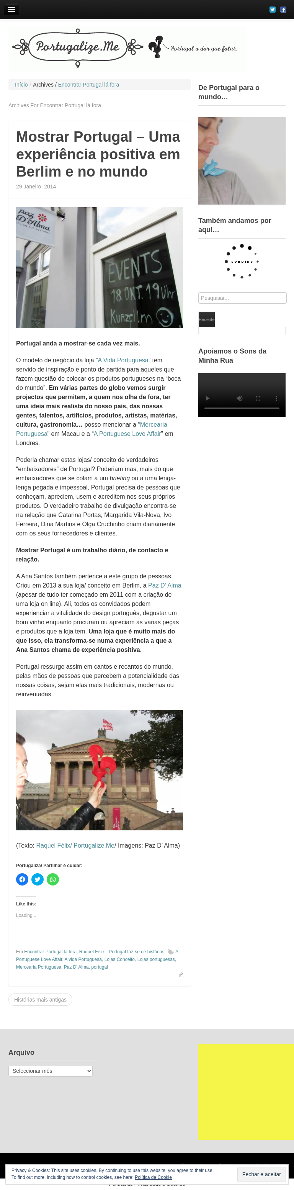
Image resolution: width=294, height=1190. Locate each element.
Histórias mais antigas (40, 1000)
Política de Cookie (153, 1177)
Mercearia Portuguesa (38, 967)
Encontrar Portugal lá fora (50, 951)
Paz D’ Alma (164, 585)
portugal (99, 967)
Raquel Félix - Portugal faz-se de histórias (122, 951)
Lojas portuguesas (156, 959)
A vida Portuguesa (83, 959)
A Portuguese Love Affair (127, 433)
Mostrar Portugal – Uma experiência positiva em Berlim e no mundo (98, 154)
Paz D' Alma (76, 967)
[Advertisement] (246, 1092)
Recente (207, 319)
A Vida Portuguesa (123, 360)
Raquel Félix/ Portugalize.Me (75, 845)
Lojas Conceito (120, 959)
